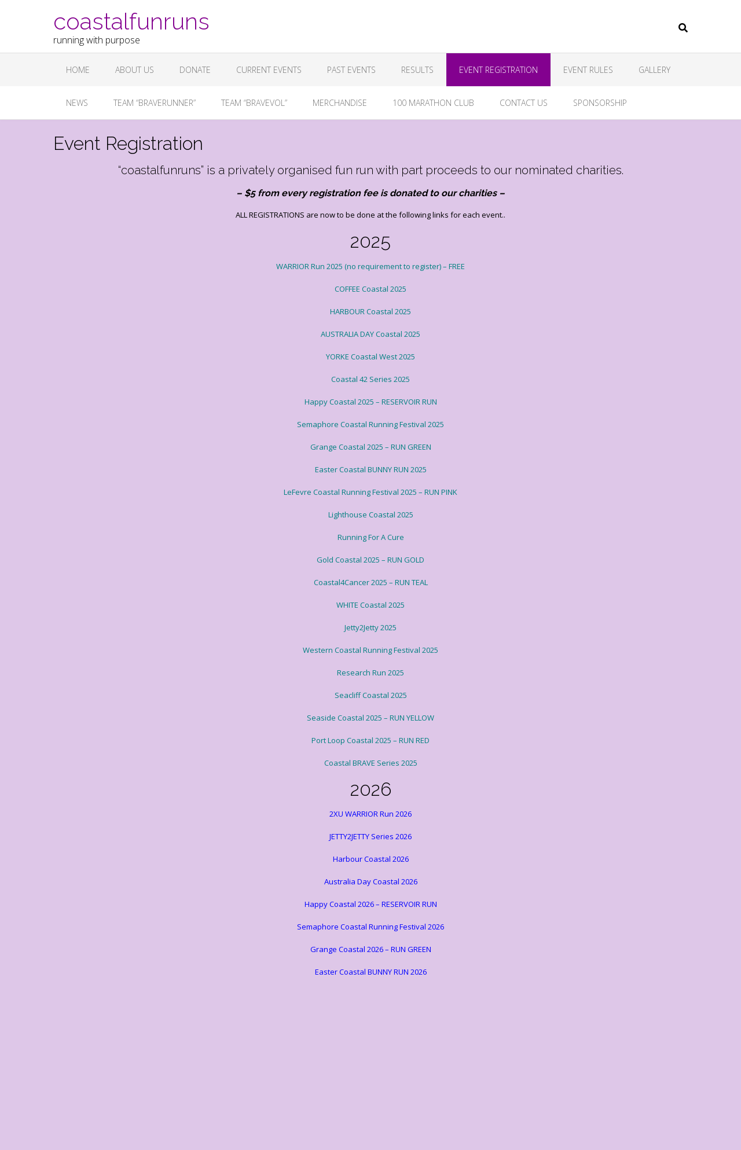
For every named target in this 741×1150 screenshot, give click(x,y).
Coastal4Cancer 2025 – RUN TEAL (371, 582)
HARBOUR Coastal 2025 (370, 311)
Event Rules (588, 69)
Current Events (269, 69)
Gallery (654, 69)
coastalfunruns (131, 20)
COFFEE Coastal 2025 (370, 289)
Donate (195, 69)
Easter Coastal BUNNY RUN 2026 (371, 972)
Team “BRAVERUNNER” (154, 102)
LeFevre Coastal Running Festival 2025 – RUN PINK (370, 492)
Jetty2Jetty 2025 (370, 627)
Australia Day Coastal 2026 (370, 881)
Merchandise (340, 102)
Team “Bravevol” (254, 102)
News (77, 102)
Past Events (351, 69)
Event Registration (498, 69)
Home (78, 69)
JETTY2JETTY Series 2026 (370, 836)
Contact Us (524, 102)
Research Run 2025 (370, 672)
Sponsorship (600, 102)
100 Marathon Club (433, 102)
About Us (134, 69)
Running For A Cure (371, 537)
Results (417, 69)
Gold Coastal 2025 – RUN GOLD (370, 559)
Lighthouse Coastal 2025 (370, 514)
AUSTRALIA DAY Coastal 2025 (370, 334)
